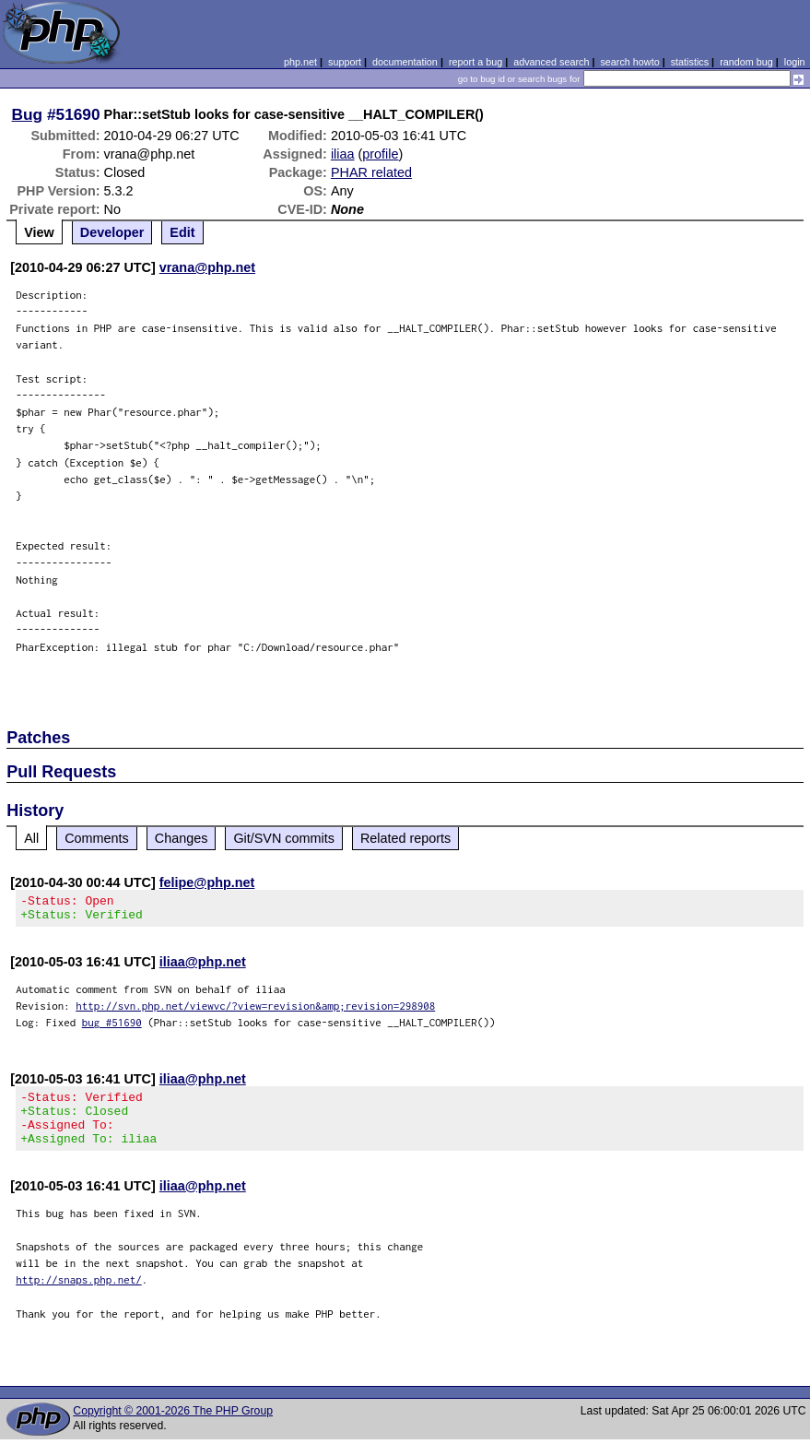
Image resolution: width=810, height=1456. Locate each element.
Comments (97, 838)
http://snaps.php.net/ (79, 1296)
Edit (182, 232)
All (31, 838)
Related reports (405, 838)
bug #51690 (112, 1028)
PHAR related (371, 172)
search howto (629, 61)
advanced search (551, 61)
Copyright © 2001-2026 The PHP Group (173, 1427)
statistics (690, 61)
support (344, 61)
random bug (746, 61)
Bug (27, 114)
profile (380, 154)
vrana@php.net (207, 267)
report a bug (475, 61)
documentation (405, 61)
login (794, 61)
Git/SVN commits (284, 838)
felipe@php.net (207, 882)
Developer (112, 232)
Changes (181, 838)
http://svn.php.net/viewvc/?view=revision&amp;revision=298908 (255, 1011)
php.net (300, 61)
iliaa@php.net (202, 967)
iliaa (343, 154)
